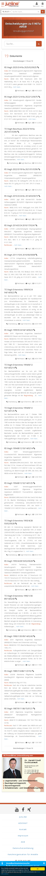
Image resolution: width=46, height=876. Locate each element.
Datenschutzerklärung (23, 848)
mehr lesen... (17, 87)
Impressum (23, 835)
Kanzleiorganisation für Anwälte (23, 854)
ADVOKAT (23, 823)
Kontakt (23, 829)
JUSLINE (23, 817)
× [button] (44, 863)
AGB (23, 842)
